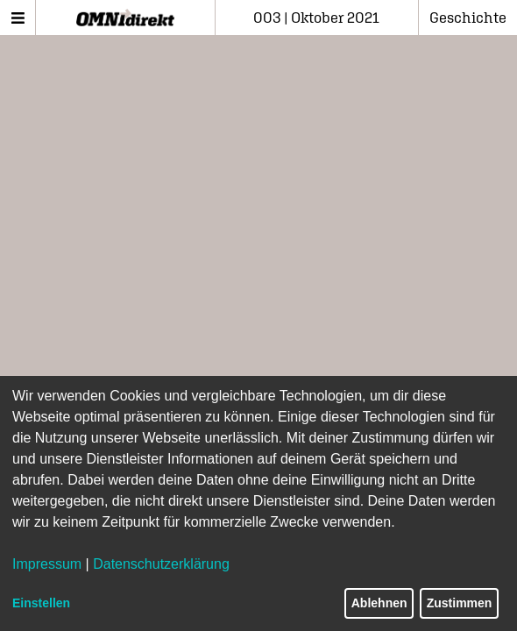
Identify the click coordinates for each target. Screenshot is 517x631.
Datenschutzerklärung (161, 564)
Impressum (46, 564)
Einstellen (41, 603)
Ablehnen (379, 603)
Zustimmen (459, 603)
